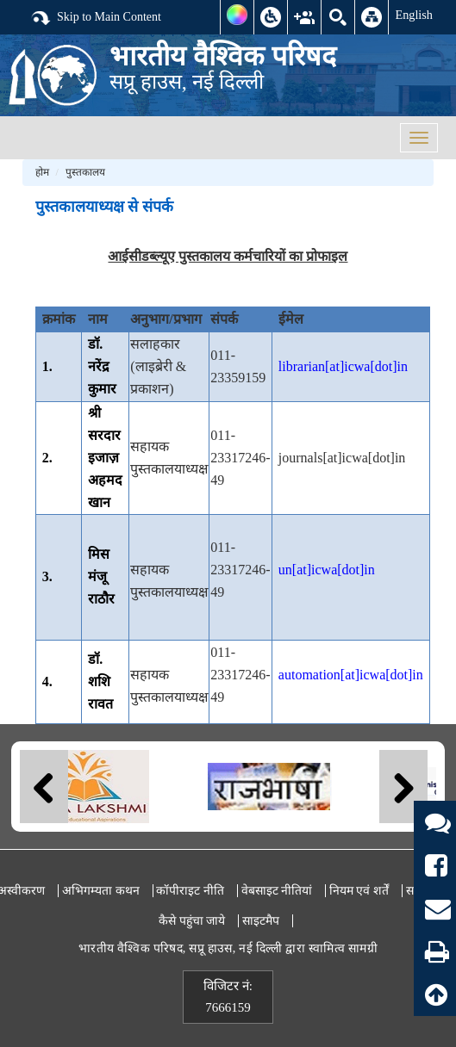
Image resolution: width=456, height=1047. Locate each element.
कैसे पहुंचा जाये (192, 920)
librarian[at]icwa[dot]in (343, 366)
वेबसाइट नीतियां (277, 890)
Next (403, 786)
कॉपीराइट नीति (190, 890)
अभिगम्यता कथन (101, 890)
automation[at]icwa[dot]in (350, 674)
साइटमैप (260, 920)
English (414, 15)
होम (42, 172)
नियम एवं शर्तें (359, 890)
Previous (44, 786)
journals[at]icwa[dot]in (342, 457)
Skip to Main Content (95, 18)
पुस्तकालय (85, 172)
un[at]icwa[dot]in (326, 569)
